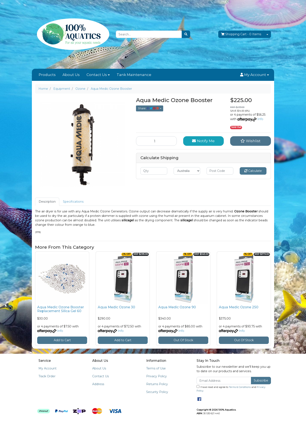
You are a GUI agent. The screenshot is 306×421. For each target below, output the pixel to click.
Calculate (253, 171)
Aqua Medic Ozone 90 (177, 307)
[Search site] (186, 34)
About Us (71, 75)
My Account (47, 368)
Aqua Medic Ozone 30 (116, 307)
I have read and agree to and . (231, 388)
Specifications (73, 201)
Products (47, 75)
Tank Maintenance (134, 75)
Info (260, 119)
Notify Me (203, 141)
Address (98, 384)
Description (47, 201)
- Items (241, 34)
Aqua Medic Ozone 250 (238, 307)
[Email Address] (224, 380)
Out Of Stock (183, 340)
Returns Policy (157, 384)
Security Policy (157, 392)
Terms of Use (156, 368)
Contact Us (96, 75)
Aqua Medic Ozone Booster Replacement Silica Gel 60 (60, 309)
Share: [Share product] (148, 108)
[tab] (47, 202)
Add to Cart (62, 340)
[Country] (187, 171)
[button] (254, 74)
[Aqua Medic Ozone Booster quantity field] (156, 141)
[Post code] (220, 171)
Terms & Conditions (240, 387)
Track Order (46, 376)
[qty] (153, 171)
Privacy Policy (156, 376)
